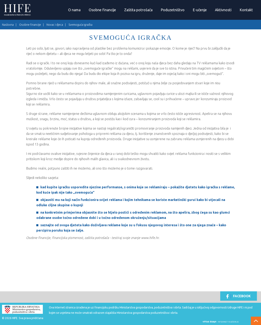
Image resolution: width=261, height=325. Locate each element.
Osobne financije (102, 10)
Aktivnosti (223, 10)
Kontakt (246, 10)
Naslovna (8, 24)
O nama (74, 10)
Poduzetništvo (173, 10)
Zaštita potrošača (138, 10)
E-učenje (200, 10)
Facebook (238, 296)
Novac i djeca (54, 24)
